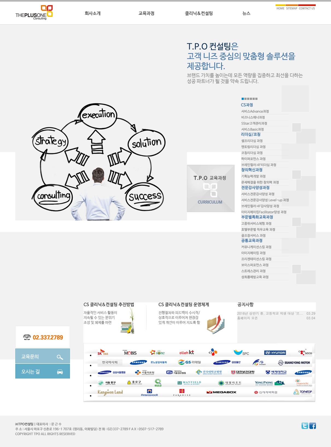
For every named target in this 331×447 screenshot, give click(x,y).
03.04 (310, 317)
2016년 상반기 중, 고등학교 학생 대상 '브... (270, 313)
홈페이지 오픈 (247, 317)
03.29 (310, 313)
